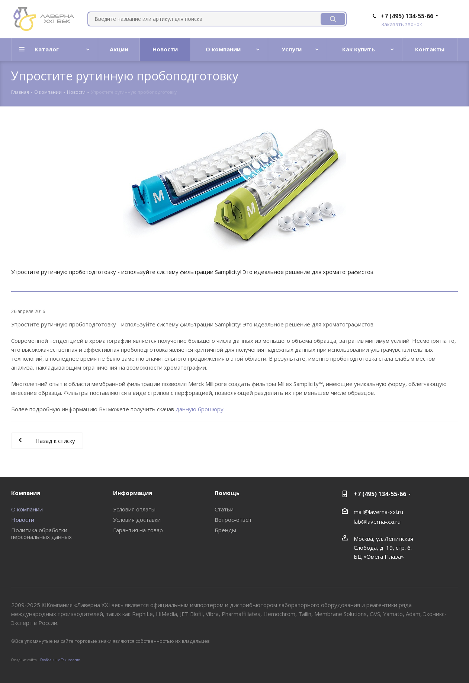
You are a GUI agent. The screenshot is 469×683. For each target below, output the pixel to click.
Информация (132, 493)
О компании (27, 509)
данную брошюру (200, 409)
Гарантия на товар (138, 530)
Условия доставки (137, 519)
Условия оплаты (134, 509)
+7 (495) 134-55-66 (407, 16)
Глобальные (50, 659)
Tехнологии (70, 659)
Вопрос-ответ (233, 519)
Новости (22, 519)
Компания (25, 493)
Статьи (224, 509)
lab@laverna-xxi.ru (377, 521)
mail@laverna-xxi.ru (378, 512)
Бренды (225, 530)
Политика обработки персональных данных (41, 533)
